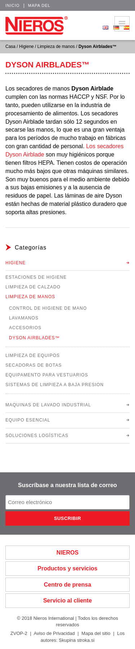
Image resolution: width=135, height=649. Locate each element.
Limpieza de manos (56, 46)
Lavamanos (24, 318)
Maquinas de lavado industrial (48, 404)
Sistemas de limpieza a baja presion (54, 384)
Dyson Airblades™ (34, 337)
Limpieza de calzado (32, 287)
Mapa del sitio (95, 633)
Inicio (12, 5)
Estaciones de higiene (36, 277)
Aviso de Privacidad (54, 633)
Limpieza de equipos (32, 355)
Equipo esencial (27, 420)
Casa (10, 46)
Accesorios (25, 327)
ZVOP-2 (18, 633)
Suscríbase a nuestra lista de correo (67, 485)
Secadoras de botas (33, 365)
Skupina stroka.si (76, 640)
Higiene (26, 46)
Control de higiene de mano (48, 308)
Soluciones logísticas (36, 435)
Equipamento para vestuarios (46, 375)
